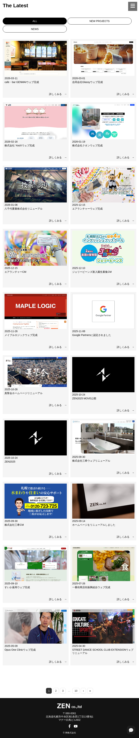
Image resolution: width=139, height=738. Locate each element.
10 (76, 690)
